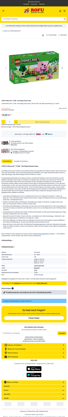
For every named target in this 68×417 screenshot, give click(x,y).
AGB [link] (37, 411)
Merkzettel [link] (62, 35)
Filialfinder (42, 4)
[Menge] (10, 122)
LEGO (35, 270)
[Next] (62, 68)
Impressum (23, 411)
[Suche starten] (64, 19)
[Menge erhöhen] (16, 122)
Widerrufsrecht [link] (44, 411)
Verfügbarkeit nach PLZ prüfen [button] (20, 152)
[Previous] (6, 68)
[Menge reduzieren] (4, 122)
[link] (60, 11)
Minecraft (37, 268)
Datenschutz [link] (31, 411)
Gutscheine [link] (34, 4)
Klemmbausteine (44, 234)
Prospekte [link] (26, 4)
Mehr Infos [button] (14, 144)
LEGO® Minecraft (39, 265)
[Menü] (10, 11)
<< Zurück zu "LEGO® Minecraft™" (11, 31)
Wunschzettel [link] (51, 35)
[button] (13, 288)
